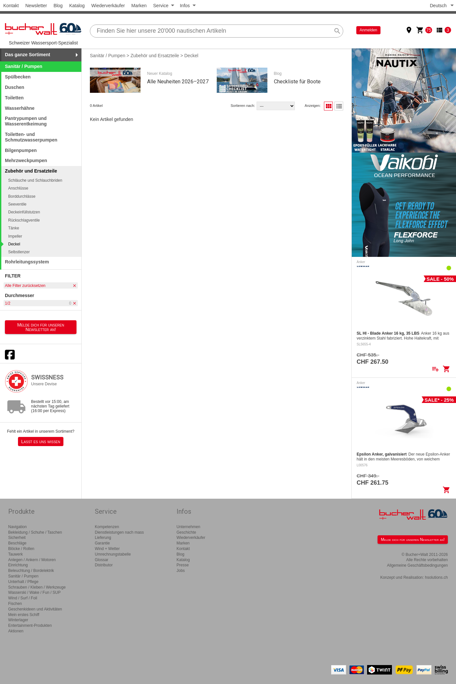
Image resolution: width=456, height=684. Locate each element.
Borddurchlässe (21, 196)
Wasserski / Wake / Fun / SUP (34, 592)
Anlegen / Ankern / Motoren (32, 560)
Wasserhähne (20, 108)
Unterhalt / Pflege (23, 581)
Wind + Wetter (107, 548)
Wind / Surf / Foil (22, 598)
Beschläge (17, 543)
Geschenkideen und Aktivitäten (35, 609)
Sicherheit (16, 537)
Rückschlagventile (24, 220)
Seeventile (17, 204)
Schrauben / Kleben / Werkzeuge (37, 587)
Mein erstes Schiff (23, 614)
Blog (58, 5)
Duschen (14, 87)
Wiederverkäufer (108, 5)
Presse (183, 565)
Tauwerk (15, 554)
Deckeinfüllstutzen (24, 212)
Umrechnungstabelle (113, 554)
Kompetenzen (107, 527)
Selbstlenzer (19, 252)
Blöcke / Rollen (21, 548)
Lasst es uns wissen (40, 441)
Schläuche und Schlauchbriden (35, 180)
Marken (139, 5)
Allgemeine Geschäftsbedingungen (417, 565)
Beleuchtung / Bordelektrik (31, 570)
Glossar (101, 560)
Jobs (181, 570)
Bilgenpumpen (21, 150)
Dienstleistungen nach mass (119, 532)
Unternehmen (188, 527)
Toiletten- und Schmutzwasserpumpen (31, 137)
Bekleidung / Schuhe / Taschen (35, 532)
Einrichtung (18, 565)
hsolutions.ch (436, 577)
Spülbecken (18, 76)
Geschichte (186, 532)
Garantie (102, 543)
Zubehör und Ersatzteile (154, 55)
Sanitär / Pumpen (23, 66)
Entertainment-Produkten (30, 625)
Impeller (15, 236)
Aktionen (16, 631)
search (337, 31)
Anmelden (368, 30)
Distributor (104, 565)
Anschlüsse (18, 188)
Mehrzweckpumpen (26, 160)
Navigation (17, 527)
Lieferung (103, 537)
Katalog (77, 5)
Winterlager (18, 620)
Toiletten (14, 97)
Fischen (15, 603)
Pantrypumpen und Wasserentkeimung (26, 121)
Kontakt (11, 5)
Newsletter (36, 5)
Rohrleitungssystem (27, 261)
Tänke (13, 228)
